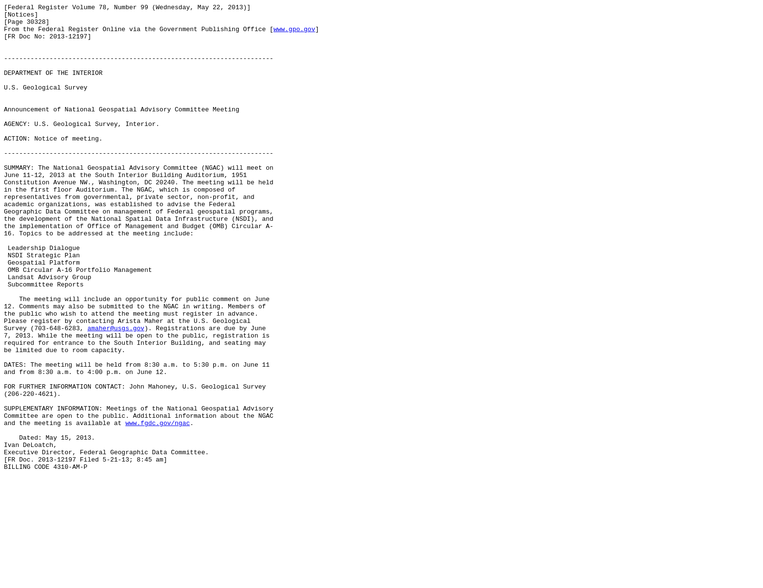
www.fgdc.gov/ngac (158, 507)
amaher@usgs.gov (116, 393)
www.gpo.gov (294, 34)
